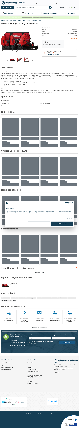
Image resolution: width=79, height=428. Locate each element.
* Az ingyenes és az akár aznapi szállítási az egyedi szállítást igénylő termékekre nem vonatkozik (35, 376)
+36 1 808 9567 (73, 3)
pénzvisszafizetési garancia (50, 13)
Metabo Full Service (6, 369)
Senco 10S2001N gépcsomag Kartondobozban (15, 283)
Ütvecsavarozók (63, 298)
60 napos (45, 12)
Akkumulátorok (15, 298)
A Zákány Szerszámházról (39, 328)
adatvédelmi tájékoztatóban (45, 341)
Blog (36, 3)
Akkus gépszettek (5, 298)
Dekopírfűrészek (12, 300)
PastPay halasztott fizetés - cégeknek (34, 380)
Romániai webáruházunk (33, 387)
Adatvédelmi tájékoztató (33, 369)
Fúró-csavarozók (54, 298)
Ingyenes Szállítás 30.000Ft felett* (9, 365)
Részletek (67, 218)
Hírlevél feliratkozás (6, 363)
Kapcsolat (30, 363)
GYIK (39, 3)
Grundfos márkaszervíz (7, 367)
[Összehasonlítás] (70, 43)
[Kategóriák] (7, 7)
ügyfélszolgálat (29, 13)
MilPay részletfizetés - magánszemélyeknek (32, 384)
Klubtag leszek (67, 342)
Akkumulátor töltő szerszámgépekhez (27, 298)
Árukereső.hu (52, 403)
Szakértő (27, 12)
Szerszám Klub (45, 3)
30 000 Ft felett (7, 12)
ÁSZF (28, 365)
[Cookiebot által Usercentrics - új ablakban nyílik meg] (66, 203)
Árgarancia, (70, 12)
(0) (51, 27)
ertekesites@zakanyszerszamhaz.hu (59, 3)
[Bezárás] (77, 17)
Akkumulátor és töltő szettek (43, 298)
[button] (7, 60)
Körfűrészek (4, 300)
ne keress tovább (71, 13)
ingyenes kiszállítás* (9, 13)
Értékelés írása (39, 272)
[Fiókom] (61, 7)
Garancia (29, 367)
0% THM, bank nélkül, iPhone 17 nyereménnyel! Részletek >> (37, 17)
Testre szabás (39, 223)
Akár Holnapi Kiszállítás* (33, 371)
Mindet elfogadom (62, 223)
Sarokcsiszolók (72, 298)
